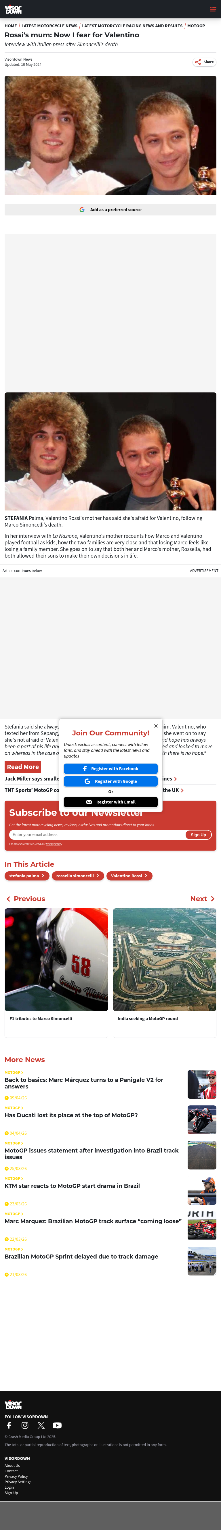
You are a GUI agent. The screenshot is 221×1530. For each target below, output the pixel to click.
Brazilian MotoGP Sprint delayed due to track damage (81, 1256)
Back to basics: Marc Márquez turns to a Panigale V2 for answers (84, 1083)
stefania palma (24, 876)
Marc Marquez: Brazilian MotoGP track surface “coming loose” (93, 1221)
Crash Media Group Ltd (27, 1437)
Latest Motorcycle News (49, 26)
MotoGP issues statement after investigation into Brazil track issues (92, 1154)
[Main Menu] (213, 9)
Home (11, 26)
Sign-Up (11, 1493)
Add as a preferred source (110, 210)
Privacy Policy (54, 844)
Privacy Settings (18, 1482)
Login (9, 1487)
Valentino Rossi (126, 876)
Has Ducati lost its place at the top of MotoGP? (71, 1115)
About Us (12, 1466)
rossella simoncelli (75, 876)
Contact (11, 1471)
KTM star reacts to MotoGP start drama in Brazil (72, 1186)
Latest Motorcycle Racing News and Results (132, 26)
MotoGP (196, 26)
